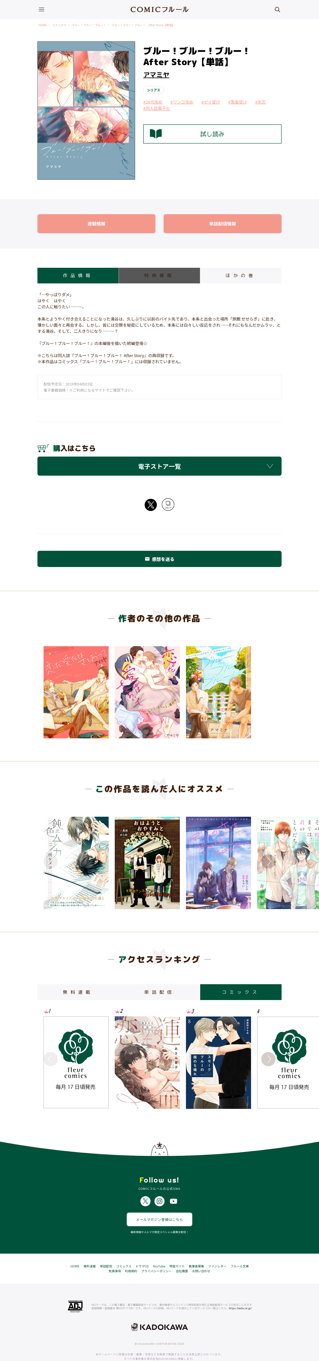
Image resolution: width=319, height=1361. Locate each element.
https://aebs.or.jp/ (240, 1294)
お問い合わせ (201, 1257)
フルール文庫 (240, 1252)
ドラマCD (142, 1252)
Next (268, 861)
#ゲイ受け (210, 102)
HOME (42, 25)
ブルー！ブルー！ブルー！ (89, 25)
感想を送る (159, 559)
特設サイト (177, 1252)
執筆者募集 (196, 1252)
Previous (51, 861)
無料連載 (90, 1252)
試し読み (187, 134)
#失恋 (260, 102)
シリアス (153, 89)
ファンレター (217, 1252)
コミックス (59, 25)
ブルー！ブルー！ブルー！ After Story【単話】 (143, 25)
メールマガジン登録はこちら (159, 1205)
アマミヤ (156, 74)
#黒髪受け (237, 102)
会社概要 (182, 1257)
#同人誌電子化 (156, 108)
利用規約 (131, 1257)
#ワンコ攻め (181, 102)
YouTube (159, 1252)
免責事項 (115, 1257)
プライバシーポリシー (156, 1257)
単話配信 (106, 1252)
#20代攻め (152, 102)
